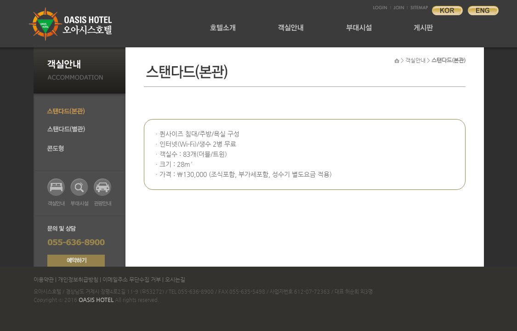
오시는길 (175, 279)
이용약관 (44, 279)
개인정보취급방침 (78, 279)
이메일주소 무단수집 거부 (131, 279)
